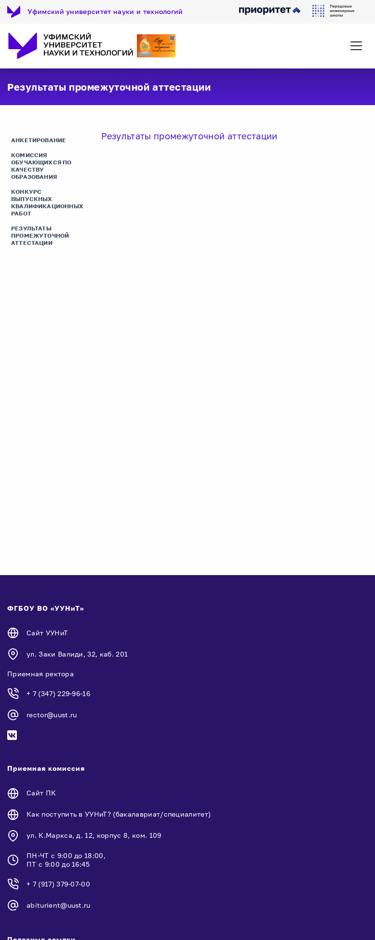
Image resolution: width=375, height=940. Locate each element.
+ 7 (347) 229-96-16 (58, 693)
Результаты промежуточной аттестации (40, 235)
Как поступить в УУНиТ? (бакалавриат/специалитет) (119, 814)
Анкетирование (38, 140)
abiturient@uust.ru (59, 905)
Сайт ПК (41, 793)
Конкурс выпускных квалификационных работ (47, 202)
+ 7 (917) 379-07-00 (58, 884)
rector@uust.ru (52, 715)
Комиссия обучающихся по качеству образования (41, 165)
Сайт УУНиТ (47, 633)
